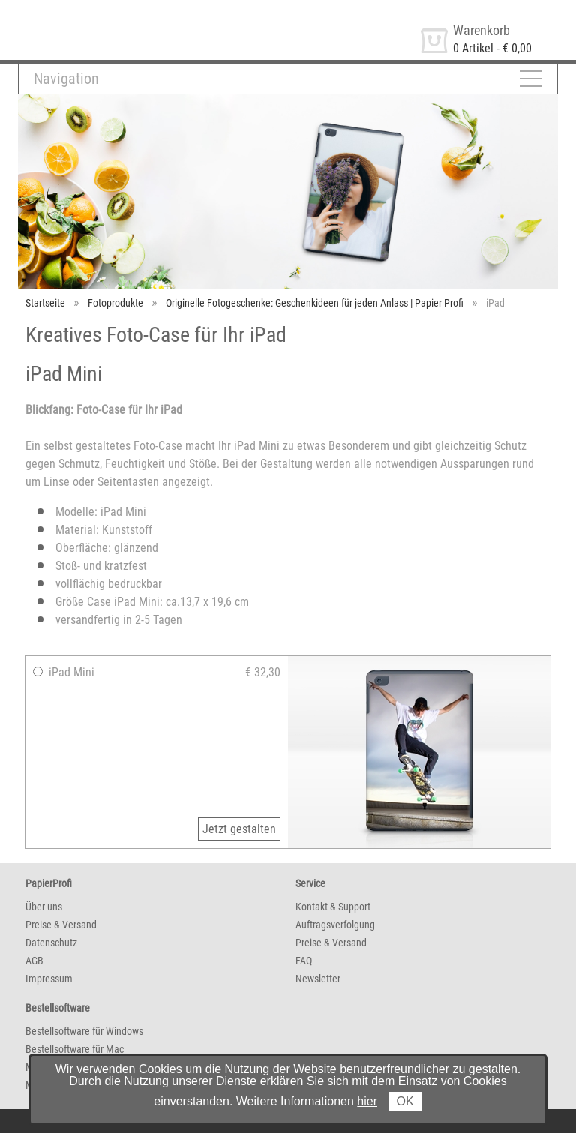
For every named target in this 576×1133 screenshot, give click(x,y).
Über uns (44, 907)
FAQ (304, 961)
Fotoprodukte (115, 303)
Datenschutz (51, 943)
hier (367, 1101)
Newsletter (318, 979)
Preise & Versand (61, 925)
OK (404, 1101)
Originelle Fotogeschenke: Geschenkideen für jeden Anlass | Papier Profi (315, 303)
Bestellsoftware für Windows (84, 1031)
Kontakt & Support (333, 907)
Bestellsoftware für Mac (75, 1049)
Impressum (49, 979)
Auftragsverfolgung (335, 925)
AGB (35, 961)
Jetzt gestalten (239, 829)
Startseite (45, 303)
